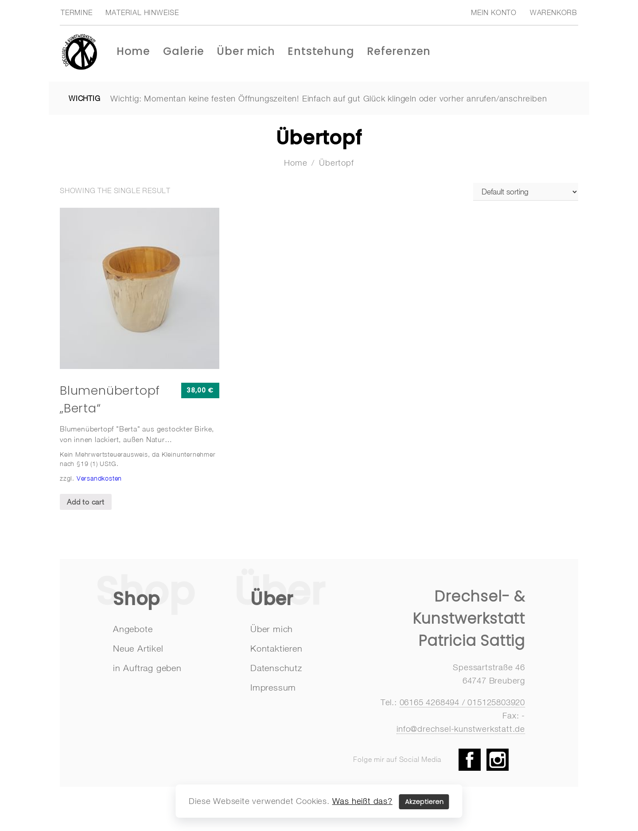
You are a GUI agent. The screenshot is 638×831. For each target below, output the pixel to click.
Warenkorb (553, 12)
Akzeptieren (424, 801)
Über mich (246, 51)
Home (133, 51)
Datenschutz (276, 668)
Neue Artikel (138, 648)
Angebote (132, 629)
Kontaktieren (276, 648)
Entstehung (321, 51)
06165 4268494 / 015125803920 (462, 702)
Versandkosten (99, 478)
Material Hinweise (142, 12)
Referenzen (399, 51)
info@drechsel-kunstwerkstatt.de (461, 729)
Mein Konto (494, 12)
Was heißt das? (362, 801)
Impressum (273, 687)
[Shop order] (525, 192)
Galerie (183, 51)
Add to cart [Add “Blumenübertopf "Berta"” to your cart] (86, 502)
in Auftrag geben (147, 668)
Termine (77, 12)
